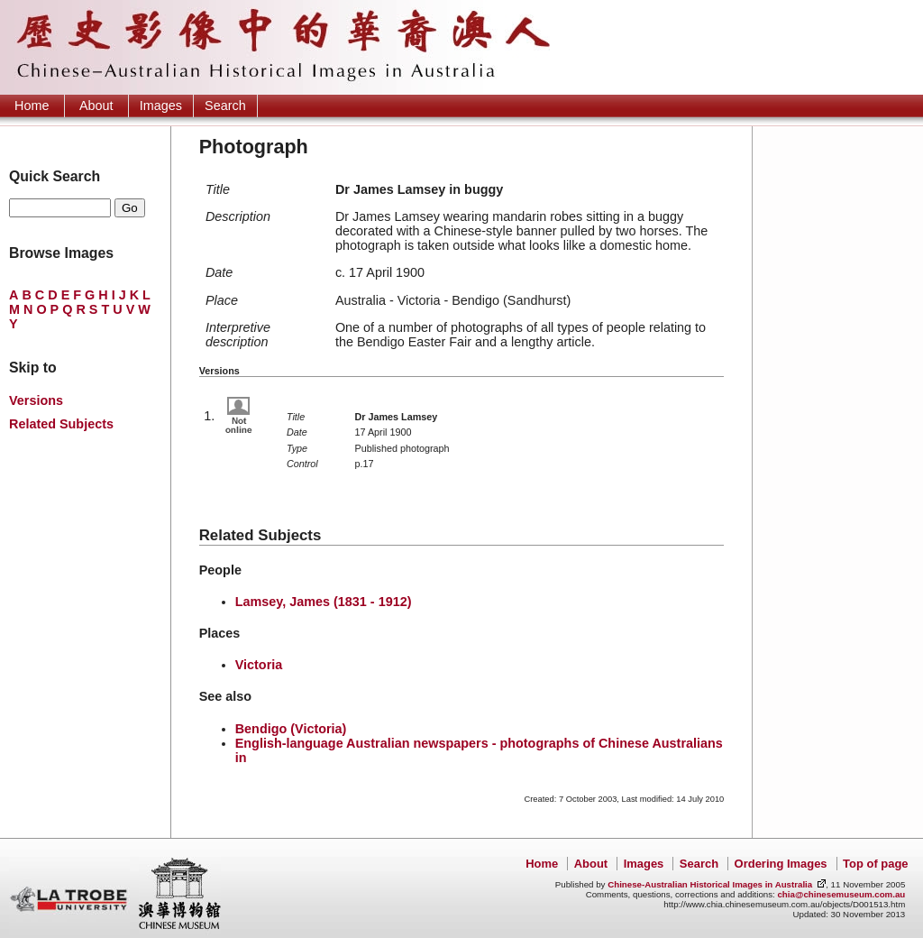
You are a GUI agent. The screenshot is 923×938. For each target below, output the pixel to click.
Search (225, 105)
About (96, 105)
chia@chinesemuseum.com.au (841, 894)
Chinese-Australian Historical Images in (710, 884)
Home (31, 105)
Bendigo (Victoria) (291, 729)
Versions (36, 400)
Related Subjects (61, 424)
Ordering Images (781, 863)
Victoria (259, 665)
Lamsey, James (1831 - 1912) (323, 601)
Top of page (875, 863)
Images (161, 105)
